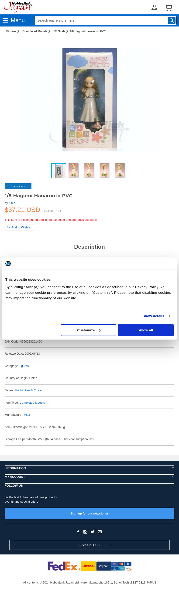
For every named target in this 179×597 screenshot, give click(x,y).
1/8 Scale (59, 31)
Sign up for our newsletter (89, 513)
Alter (12, 203)
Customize (88, 330)
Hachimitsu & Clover (28, 390)
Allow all (146, 330)
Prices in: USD (89, 545)
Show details (153, 316)
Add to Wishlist (19, 227)
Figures (11, 31)
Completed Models (34, 31)
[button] (165, 44)
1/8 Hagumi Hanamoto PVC (88, 31)
